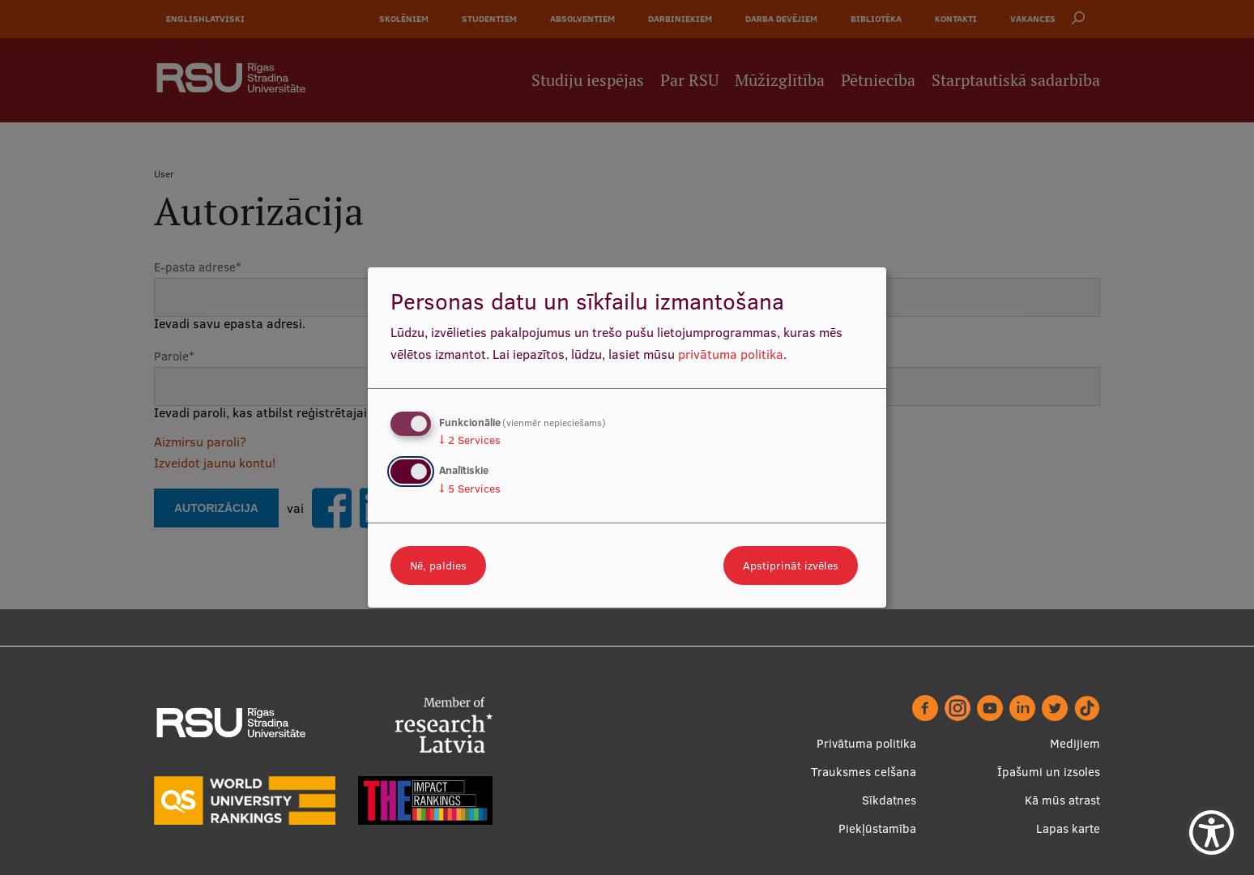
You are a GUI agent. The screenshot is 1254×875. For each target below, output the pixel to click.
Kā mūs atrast (1062, 800)
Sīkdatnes (889, 800)
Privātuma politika (866, 743)
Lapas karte (1068, 828)
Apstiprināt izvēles (790, 565)
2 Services (470, 440)
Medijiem (1075, 743)
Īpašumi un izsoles (1048, 771)
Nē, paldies (438, 565)
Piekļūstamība (877, 828)
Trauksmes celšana (863, 771)
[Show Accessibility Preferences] (1211, 832)
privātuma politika (730, 354)
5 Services (470, 488)
